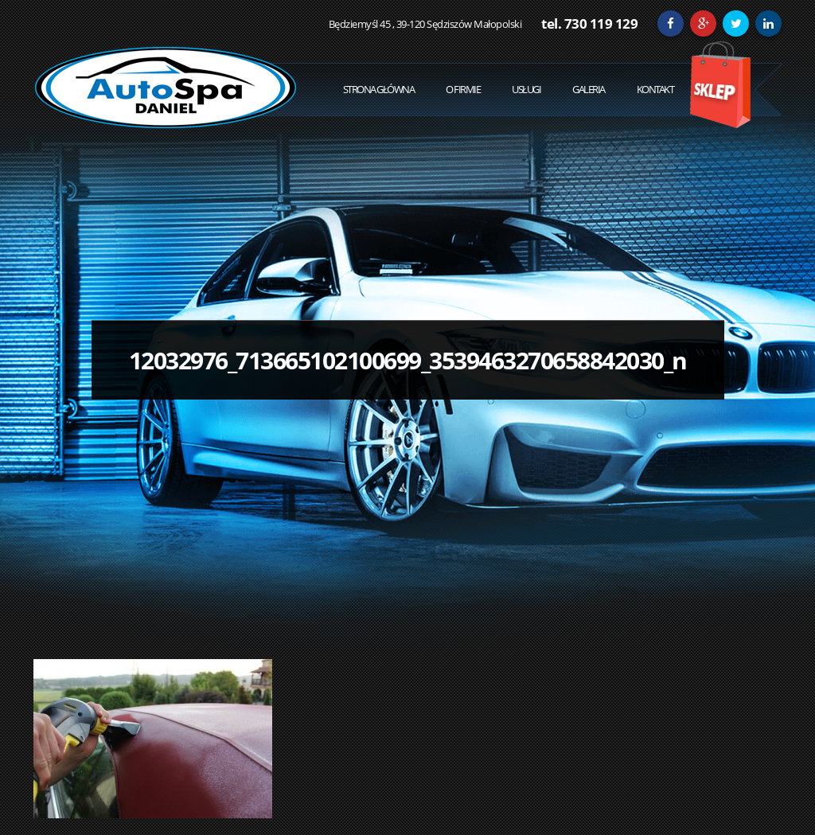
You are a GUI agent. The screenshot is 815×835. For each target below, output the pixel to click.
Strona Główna (379, 89)
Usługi (526, 89)
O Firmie (463, 89)
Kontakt (655, 89)
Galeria (588, 89)
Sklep (720, 84)
